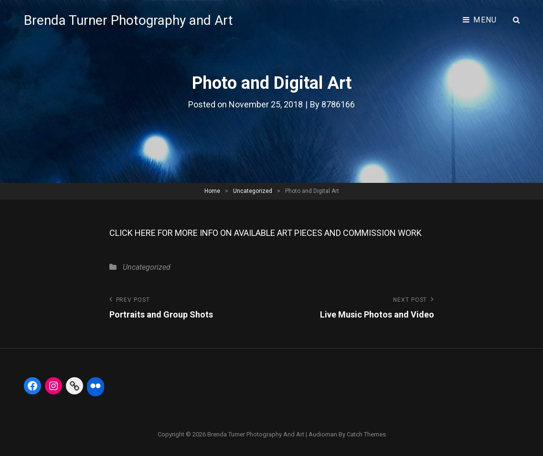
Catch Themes (366, 434)
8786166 (338, 104)
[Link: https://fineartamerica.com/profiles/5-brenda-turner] (74, 385)
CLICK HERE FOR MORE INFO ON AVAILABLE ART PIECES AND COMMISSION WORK (265, 233)
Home (212, 191)
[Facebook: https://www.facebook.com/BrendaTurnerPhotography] (32, 385)
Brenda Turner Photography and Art (128, 20)
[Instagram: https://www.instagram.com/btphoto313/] (53, 385)
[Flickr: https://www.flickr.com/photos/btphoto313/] (95, 385)
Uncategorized (252, 191)
